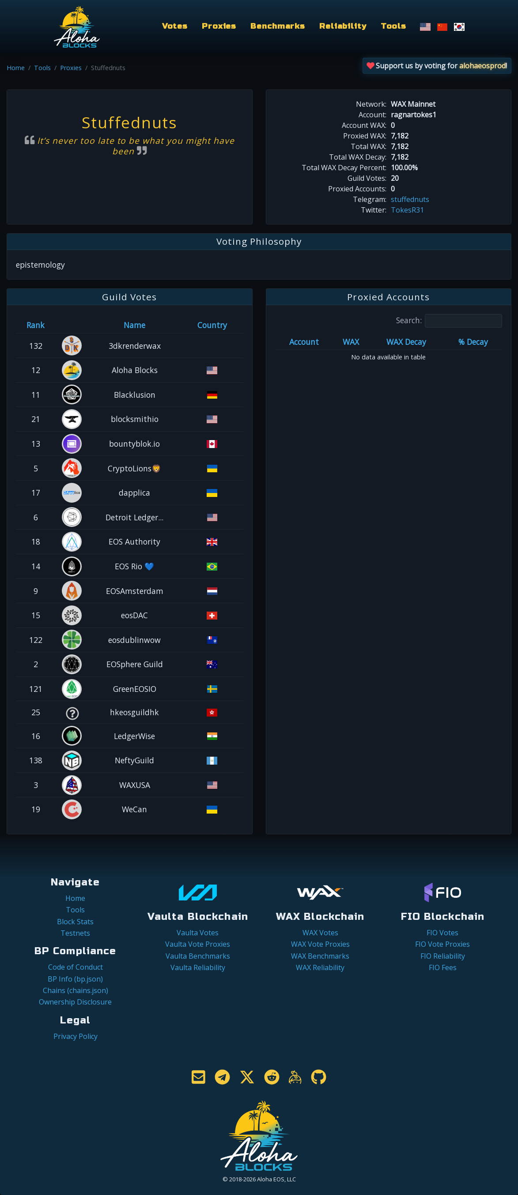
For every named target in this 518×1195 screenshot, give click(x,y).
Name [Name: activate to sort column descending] (134, 325)
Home (16, 67)
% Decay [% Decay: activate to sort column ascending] (473, 341)
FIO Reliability (442, 956)
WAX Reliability (320, 967)
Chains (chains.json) (75, 990)
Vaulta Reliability (197, 967)
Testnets (75, 933)
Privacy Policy (75, 1036)
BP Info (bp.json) (75, 979)
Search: (449, 321)
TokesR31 (407, 210)
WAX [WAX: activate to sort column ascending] (351, 341)
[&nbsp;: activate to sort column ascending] (72, 325)
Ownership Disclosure (75, 1002)
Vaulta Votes (198, 932)
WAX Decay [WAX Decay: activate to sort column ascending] (406, 341)
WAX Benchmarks (320, 956)
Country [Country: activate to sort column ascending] (212, 325)
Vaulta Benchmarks (198, 956)
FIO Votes (442, 932)
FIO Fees (443, 967)
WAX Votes (320, 932)
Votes (175, 26)
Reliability (343, 26)
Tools (393, 26)
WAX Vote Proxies (320, 944)
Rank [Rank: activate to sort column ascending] (35, 325)
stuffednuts (410, 199)
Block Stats (75, 921)
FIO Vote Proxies (442, 944)
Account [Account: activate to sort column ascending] (304, 341)
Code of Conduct (75, 967)
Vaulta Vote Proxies (197, 944)
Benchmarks (277, 26)
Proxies (219, 26)
